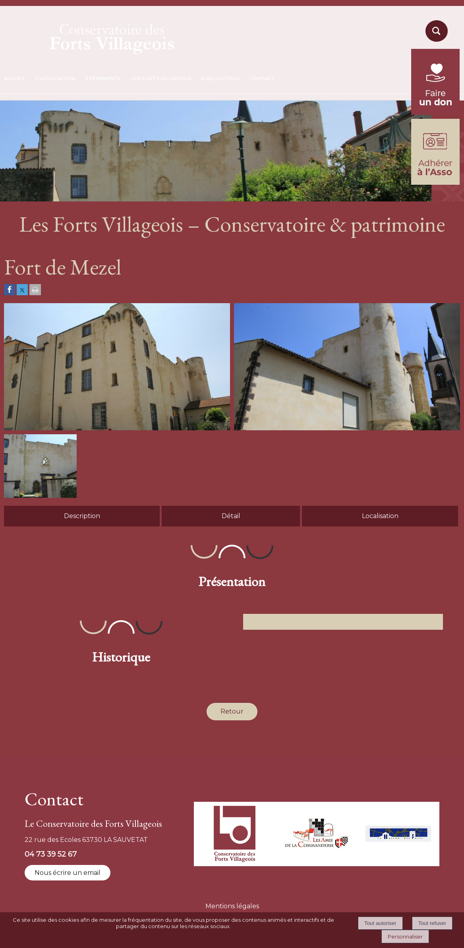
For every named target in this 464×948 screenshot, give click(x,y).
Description (82, 516)
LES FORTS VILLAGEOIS (161, 78)
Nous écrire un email (68, 872)
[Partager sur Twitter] (22, 290)
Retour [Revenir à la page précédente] (232, 711)
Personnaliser (405, 936)
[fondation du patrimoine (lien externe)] (435, 112)
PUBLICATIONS (220, 78)
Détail (231, 516)
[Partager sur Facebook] (9, 290)
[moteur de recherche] (435, 41)
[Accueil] (93, 36)
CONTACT (262, 78)
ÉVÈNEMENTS (103, 78)
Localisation (380, 516)
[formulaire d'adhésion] (435, 182)
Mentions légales (232, 906)
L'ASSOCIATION (56, 78)
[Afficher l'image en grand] (117, 428)
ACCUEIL (15, 78)
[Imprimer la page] (35, 290)
